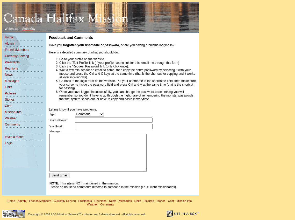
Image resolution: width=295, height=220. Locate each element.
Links (8, 87)
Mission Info (13, 112)
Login (8, 143)
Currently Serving (17, 56)
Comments (12, 124)
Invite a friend (14, 137)
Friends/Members (17, 50)
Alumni (10, 43)
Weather (11, 118)
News (9, 75)
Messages (12, 81)
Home (9, 37)
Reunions (11, 68)
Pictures (10, 93)
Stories (10, 99)
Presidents (12, 62)
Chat (8, 106)
